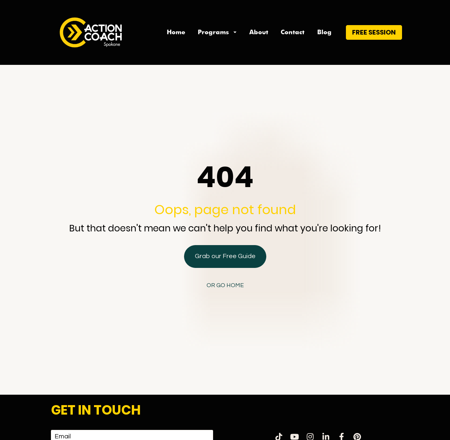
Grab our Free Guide (225, 229)
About (258, 32)
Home (176, 32)
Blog (324, 32)
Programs (217, 32)
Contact (292, 32)
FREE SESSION (374, 32)
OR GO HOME (225, 258)
